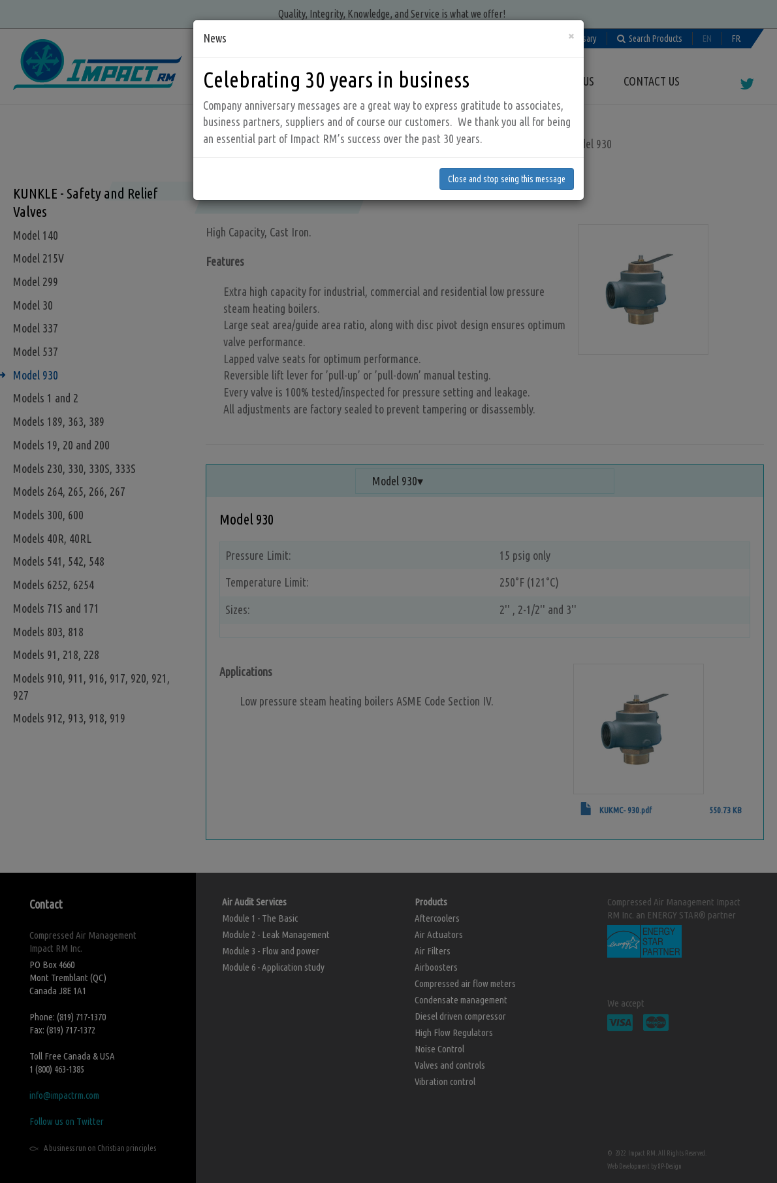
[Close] (571, 32)
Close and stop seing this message (506, 175)
